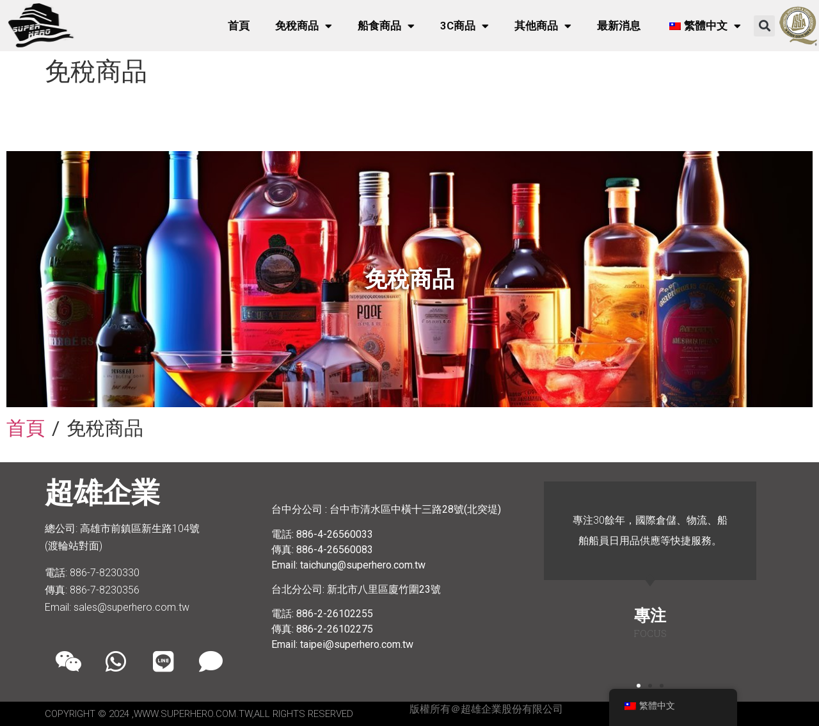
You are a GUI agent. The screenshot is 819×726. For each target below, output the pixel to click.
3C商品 (464, 26)
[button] (764, 25)
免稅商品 (303, 26)
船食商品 (386, 26)
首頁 (239, 25)
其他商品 (542, 26)
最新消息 (618, 25)
